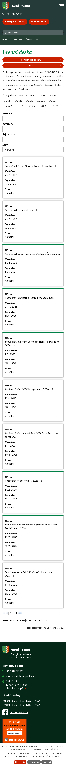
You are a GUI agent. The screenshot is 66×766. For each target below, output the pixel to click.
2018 (19, 100)
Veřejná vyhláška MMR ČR (21, 210)
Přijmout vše (19, 762)
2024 (32, 106)
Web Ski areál (39, 21)
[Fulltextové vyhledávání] (33, 30)
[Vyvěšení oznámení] (33, 129)
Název (7, 113)
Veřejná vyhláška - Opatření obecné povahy (31, 166)
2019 (30, 100)
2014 (31, 95)
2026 (55, 106)
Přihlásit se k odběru (41, 59)
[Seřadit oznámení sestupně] (13, 113)
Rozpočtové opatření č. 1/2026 (24, 480)
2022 (9, 106)
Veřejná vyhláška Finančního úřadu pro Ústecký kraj (32, 253)
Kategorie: (8, 95)
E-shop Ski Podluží (15, 21)
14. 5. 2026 (11, 271)
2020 (42, 100)
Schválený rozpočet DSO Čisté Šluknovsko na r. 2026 (30, 574)
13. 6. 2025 (11, 398)
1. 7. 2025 (10, 354)
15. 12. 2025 (11, 537)
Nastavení (47, 762)
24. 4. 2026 (11, 175)
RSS (45, 65)
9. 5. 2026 (10, 184)
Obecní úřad (16, 39)
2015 (42, 95)
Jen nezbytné (33, 762)
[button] (61, 5)
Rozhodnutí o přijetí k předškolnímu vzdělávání (32, 297)
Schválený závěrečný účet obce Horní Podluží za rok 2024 (32, 343)
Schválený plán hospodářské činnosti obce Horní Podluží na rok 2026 (31, 526)
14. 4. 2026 (11, 262)
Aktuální (9, 192)
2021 (53, 100)
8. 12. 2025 (11, 584)
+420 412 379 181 (14, 14)
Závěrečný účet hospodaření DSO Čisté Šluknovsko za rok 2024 (32, 435)
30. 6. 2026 (11, 363)
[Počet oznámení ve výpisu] (42, 620)
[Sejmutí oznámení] (33, 139)
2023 (20, 106)
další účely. (54, 749)
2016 (53, 95)
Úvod (4, 39)
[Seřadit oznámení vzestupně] (13, 112)
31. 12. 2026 (11, 498)
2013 (20, 95)
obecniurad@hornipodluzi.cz (21, 676)
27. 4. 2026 (11, 306)
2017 (8, 100)
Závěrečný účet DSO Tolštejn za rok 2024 (29, 389)
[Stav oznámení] (33, 149)
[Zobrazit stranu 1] (10, 613)
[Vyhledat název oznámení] (33, 118)
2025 (44, 106)
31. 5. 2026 (11, 315)
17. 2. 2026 (11, 489)
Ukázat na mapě (14, 688)
